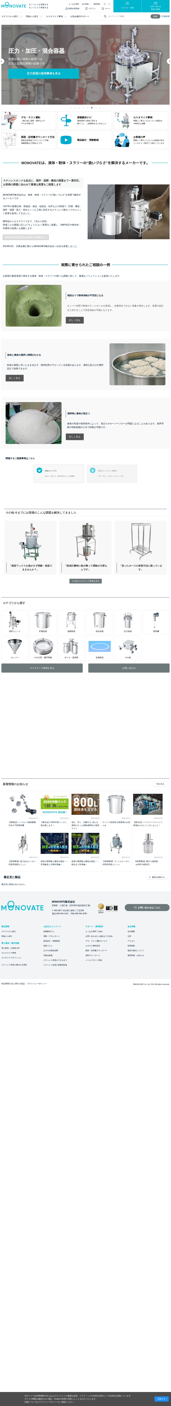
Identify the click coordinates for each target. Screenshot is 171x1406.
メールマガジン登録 (94, 960)
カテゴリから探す (8, 931)
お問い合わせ (129, 668)
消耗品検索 (48, 955)
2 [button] (75, 107)
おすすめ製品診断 (50, 950)
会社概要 (131, 931)
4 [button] (83, 107)
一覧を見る (159, 784)
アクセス (131, 941)
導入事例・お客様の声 (10, 948)
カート (108, 8)
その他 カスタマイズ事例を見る (86, 581)
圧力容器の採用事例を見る (44, 73)
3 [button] (79, 107)
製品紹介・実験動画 (51, 941)
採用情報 (96, 4)
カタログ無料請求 (93, 946)
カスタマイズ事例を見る (42, 668)
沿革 (129, 936)
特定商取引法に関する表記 (13, 983)
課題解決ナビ (48, 931)
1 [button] (70, 107)
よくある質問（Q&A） (95, 931)
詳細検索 (166, 16)
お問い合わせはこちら (149, 907)
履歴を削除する (158, 877)
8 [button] (100, 107)
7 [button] (96, 107)
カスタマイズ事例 (8, 953)
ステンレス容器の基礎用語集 (55, 965)
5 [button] (87, 107)
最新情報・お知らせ (136, 955)
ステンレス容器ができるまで (55, 960)
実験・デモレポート (51, 936)
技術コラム (48, 946)
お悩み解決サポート (79, 16)
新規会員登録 (73, 8)
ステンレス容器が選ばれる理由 (14, 965)
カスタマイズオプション (11, 958)
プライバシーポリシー (37, 983)
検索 (155, 16)
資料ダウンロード (93, 955)
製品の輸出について (136, 950)
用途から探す (6, 936)
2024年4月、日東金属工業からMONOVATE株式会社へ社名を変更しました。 (41, 246)
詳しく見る (74, 320)
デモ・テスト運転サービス (96, 941)
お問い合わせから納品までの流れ (99, 936)
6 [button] (92, 107)
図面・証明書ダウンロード (96, 950)
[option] (85, 63)
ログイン (92, 8)
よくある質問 (74, 4)
